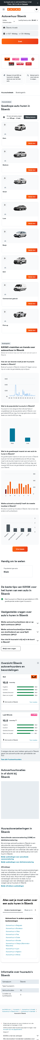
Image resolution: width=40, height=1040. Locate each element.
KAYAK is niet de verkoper (21, 1035)
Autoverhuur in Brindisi (13, 940)
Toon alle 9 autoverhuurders (11, 759)
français (25, 4)
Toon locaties (33, 702)
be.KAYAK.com (6, 1009)
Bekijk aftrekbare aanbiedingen (12, 886)
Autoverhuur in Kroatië (28, 1009)
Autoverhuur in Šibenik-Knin (10, 1011)
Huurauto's (16, 1009)
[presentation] (38, 663)
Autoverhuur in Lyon (12, 949)
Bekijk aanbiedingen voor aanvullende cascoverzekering (14, 858)
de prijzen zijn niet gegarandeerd (12, 1029)
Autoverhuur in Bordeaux (14, 928)
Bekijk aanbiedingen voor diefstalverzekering (17, 862)
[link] (20, 549)
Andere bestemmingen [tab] (12, 910)
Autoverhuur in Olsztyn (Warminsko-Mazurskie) (18, 944)
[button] (37, 3)
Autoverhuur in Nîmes (13, 955)
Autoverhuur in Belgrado (14, 925)
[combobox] (9, 21)
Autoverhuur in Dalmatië (28, 1011)
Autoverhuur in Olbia (13, 931)
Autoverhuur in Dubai (13, 937)
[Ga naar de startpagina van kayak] (14, 9)
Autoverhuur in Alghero (13, 952)
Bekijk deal (31, 143)
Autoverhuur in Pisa (12, 934)
